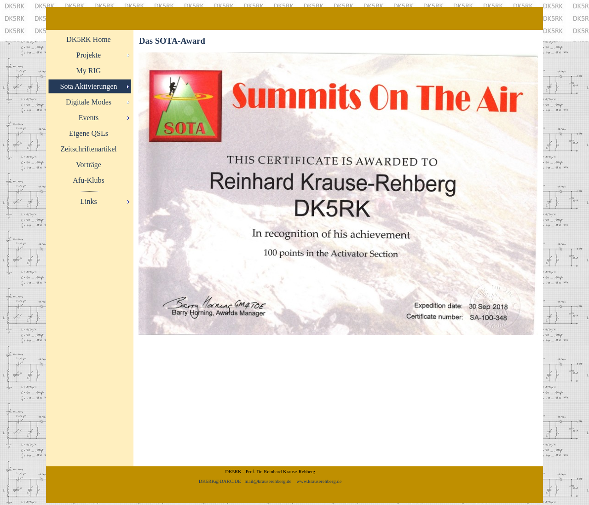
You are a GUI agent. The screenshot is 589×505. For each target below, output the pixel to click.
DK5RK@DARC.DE (220, 481)
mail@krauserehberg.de (268, 481)
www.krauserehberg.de (318, 481)
